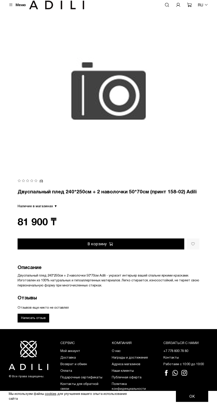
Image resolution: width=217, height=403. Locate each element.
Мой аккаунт (70, 351)
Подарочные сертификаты (81, 377)
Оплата (66, 370)
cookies (50, 394)
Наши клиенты (123, 370)
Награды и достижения (130, 357)
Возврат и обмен (73, 364)
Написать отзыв (33, 318)
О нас (116, 351)
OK (192, 396)
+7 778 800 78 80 (175, 351)
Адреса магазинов (126, 364)
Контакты (171, 357)
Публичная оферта (126, 377)
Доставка (68, 357)
